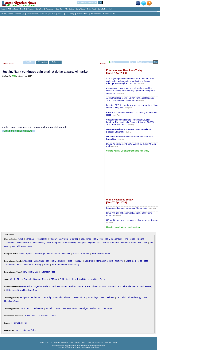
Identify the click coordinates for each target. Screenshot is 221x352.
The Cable (142, 242)
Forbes (72, 286)
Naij (14, 76)
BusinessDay (95, 14)
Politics (52, 14)
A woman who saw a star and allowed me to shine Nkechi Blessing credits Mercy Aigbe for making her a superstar (130, 90)
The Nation (69, 9)
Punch (22, 9)
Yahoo (53, 315)
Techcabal (121, 297)
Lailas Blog (130, 261)
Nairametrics (26, 286)
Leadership (70, 14)
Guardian (59, 9)
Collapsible (42, 62)
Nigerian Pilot (94, 242)
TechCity (47, 297)
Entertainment (32, 14)
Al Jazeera (43, 315)
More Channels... (109, 14)
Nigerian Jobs (29, 330)
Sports (10, 14)
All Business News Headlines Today (21, 290)
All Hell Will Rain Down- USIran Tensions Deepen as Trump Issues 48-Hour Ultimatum (130, 99)
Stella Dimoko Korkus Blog (29, 264)
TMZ (25, 272)
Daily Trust (91, 9)
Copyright (83, 342)
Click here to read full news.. (18, 131)
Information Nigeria (104, 261)
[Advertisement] (78, 37)
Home (3, 9)
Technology (19, 14)
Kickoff (75, 279)
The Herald (130, 239)
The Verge (107, 308)
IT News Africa (78, 297)
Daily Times (80, 9)
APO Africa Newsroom (22, 246)
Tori (47, 261)
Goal (12, 279)
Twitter (114, 342)
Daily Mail (33, 272)
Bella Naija (39, 261)
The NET (78, 261)
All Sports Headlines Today (92, 279)
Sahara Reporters (111, 242)
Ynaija (46, 264)
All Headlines (13, 9)
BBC (34, 315)
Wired (58, 308)
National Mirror (82, 14)
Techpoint (24, 297)
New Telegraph (54, 242)
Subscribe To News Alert (96, 342)
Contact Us (56, 342)
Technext (110, 297)
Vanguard (50, 9)
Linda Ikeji (27, 261)
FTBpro (54, 279)
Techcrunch (25, 308)
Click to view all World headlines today (123, 227)
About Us (49, 342)
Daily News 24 (58, 261)
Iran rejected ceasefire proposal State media (126, 208)
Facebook (108, 342)
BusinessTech (114, 286)
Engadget (83, 308)
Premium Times (128, 242)
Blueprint (82, 242)
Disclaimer (64, 342)
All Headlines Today (101, 253)
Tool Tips (29, 62)
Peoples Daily (69, 242)
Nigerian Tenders (42, 286)
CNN (27, 315)
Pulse (69, 261)
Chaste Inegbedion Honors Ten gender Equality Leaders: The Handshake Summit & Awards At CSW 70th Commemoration (130, 122)
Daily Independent (105, 9)
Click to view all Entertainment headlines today (127, 151)
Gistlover (119, 261)
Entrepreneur (84, 286)
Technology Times (95, 297)
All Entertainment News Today (65, 264)
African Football (24, 279)
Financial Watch (130, 286)
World (3, 14)
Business (43, 14)
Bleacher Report (40, 279)
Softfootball (65, 279)
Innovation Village (61, 297)
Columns (85, 253)
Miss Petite (143, 261)
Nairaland (17, 323)
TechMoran (36, 297)
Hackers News (70, 308)
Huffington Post (47, 272)
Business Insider (59, 286)
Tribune (60, 14)
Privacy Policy (74, 342)
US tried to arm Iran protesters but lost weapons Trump (131, 220)
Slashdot (50, 308)
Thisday (31, 9)
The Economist (99, 286)
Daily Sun (39, 9)
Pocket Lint (95, 308)
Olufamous (10, 264)
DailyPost (89, 261)
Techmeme (38, 308)
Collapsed (56, 62)
